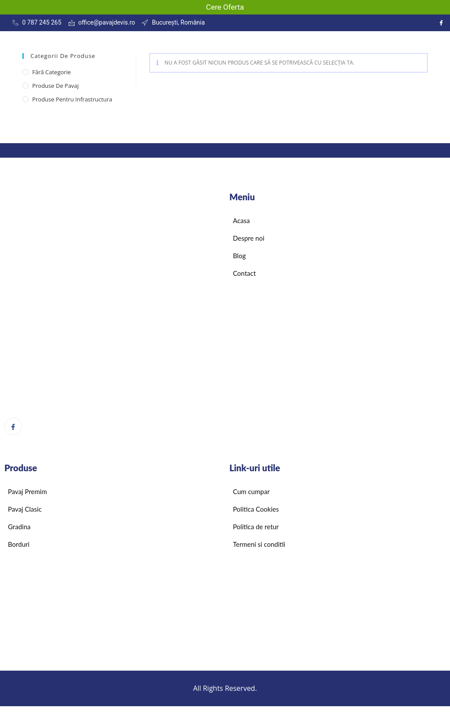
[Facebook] (13, 426)
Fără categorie (51, 72)
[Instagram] (441, 22)
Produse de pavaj (55, 86)
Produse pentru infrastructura (72, 99)
